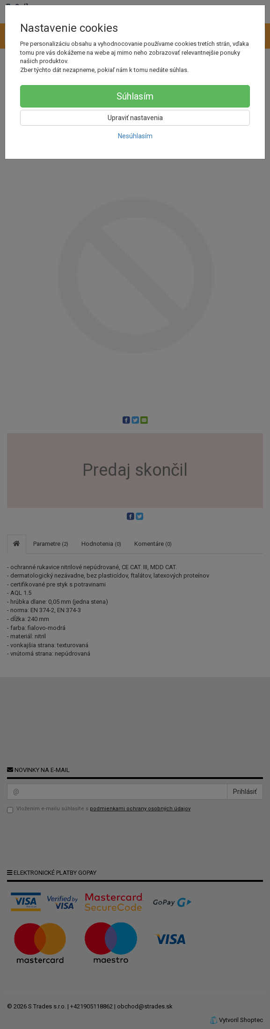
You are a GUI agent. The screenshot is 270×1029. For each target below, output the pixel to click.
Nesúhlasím (135, 136)
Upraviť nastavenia (135, 117)
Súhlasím (135, 96)
